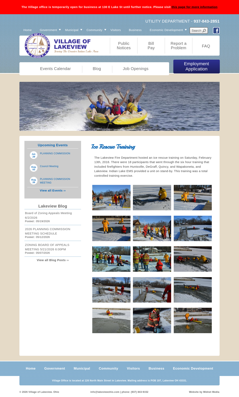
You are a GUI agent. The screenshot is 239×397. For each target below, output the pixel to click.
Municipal (71, 30)
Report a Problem (179, 45)
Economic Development (166, 30)
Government (48, 30)
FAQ (206, 46)
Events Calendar (55, 68)
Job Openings (136, 68)
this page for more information (195, 7)
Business (135, 30)
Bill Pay (151, 45)
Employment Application (196, 66)
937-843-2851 (207, 21)
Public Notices (124, 45)
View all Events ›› (53, 190)
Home (27, 30)
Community (94, 30)
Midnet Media (211, 392)
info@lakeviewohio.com (104, 392)
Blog (97, 68)
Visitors (115, 30)
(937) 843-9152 (140, 392)
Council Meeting (49, 166)
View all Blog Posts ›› (53, 260)
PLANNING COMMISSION (55, 153)
